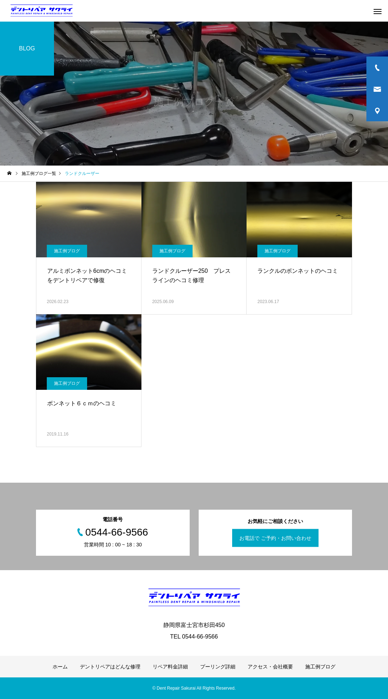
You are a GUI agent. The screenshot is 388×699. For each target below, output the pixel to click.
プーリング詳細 (217, 666)
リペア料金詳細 (170, 666)
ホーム (60, 666)
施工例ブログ (67, 250)
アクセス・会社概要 (270, 666)
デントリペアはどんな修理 (110, 666)
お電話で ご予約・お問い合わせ (275, 538)
